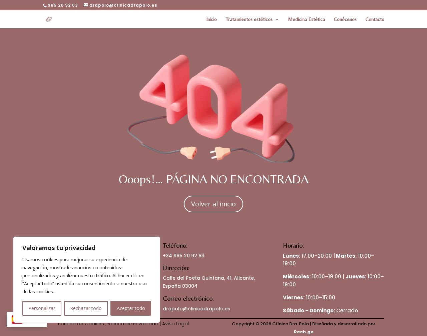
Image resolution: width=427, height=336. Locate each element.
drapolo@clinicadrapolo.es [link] (196, 308)
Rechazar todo (86, 308)
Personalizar (41, 308)
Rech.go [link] (304, 332)
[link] (53, 18)
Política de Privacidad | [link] (134, 323)
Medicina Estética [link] (306, 19)
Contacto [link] (374, 19)
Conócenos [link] (345, 19)
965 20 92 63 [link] (63, 5)
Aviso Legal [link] (175, 323)
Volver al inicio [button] (213, 203)
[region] (86, 280)
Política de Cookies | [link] (82, 323)
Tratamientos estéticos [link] (249, 19)
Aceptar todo (131, 308)
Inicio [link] (211, 19)
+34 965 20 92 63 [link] (183, 255)
